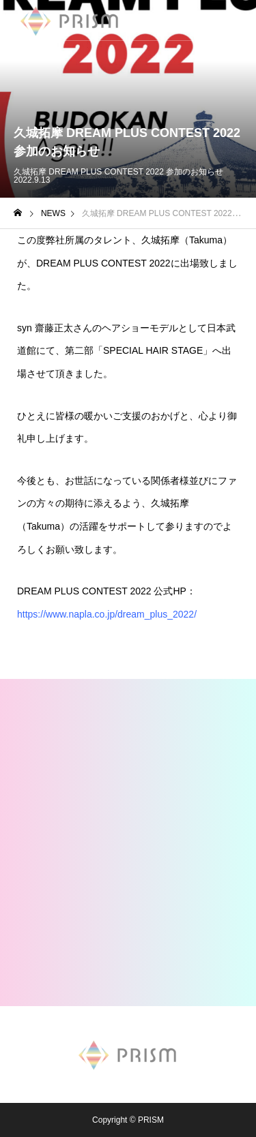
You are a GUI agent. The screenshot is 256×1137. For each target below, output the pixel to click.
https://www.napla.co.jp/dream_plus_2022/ (107, 614)
